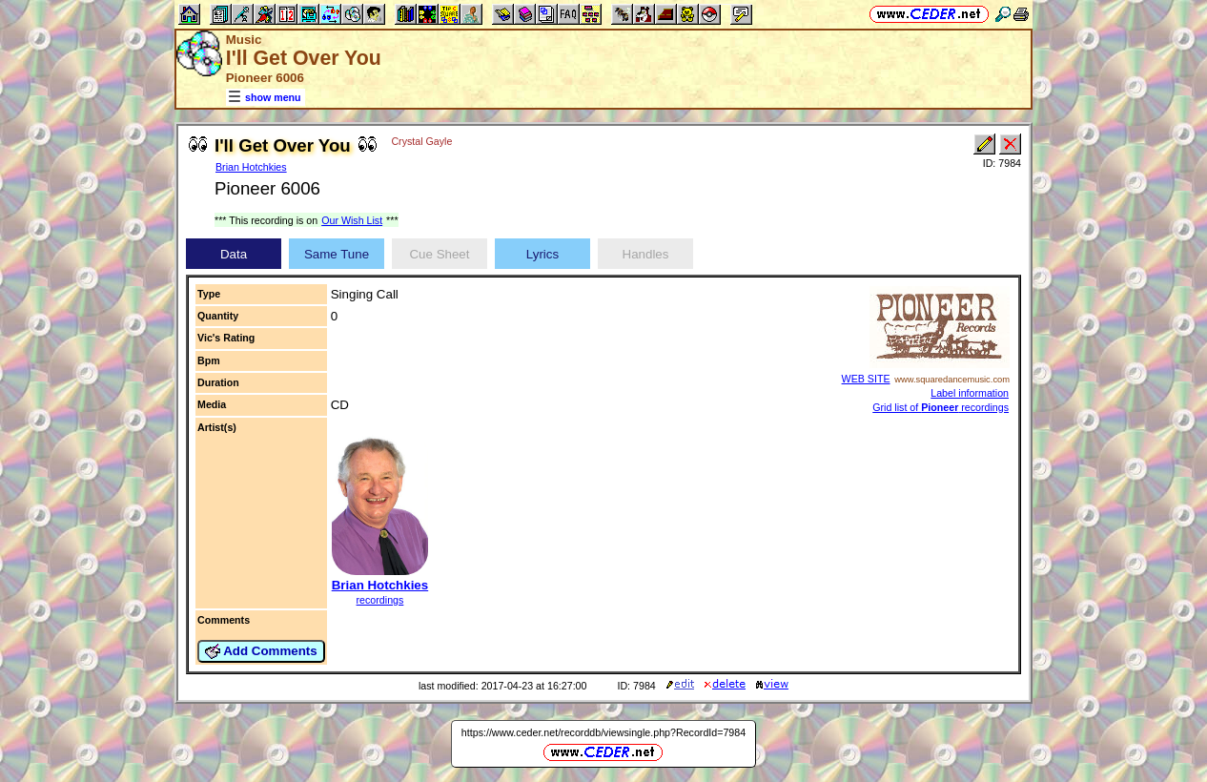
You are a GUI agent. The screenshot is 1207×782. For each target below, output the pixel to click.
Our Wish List (351, 220)
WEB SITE (866, 378)
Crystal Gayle (421, 141)
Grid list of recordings (940, 407)
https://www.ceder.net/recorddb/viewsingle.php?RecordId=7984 (603, 732)
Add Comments (261, 651)
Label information (970, 393)
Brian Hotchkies (251, 167)
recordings (380, 600)
